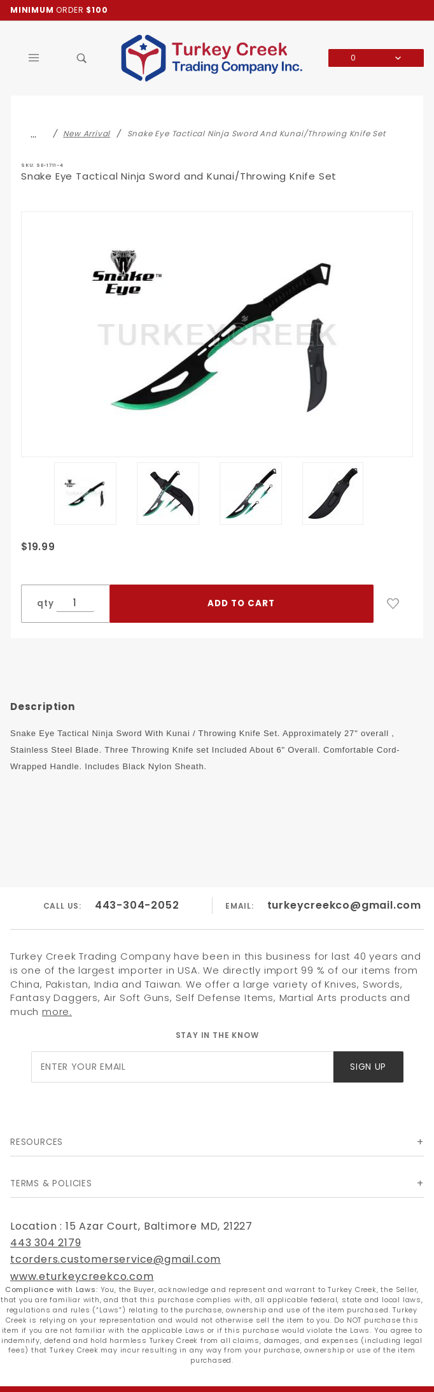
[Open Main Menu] (34, 57)
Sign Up (368, 1067)
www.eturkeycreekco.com (82, 1276)
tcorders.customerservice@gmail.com (115, 1259)
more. (57, 1011)
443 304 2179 (45, 1242)
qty (45, 603)
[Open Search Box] (82, 57)
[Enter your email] (182, 1067)
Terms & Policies (51, 1183)
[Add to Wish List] (393, 604)
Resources (36, 1142)
